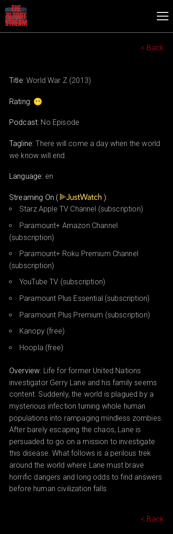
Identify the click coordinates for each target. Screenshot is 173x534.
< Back (152, 47)
